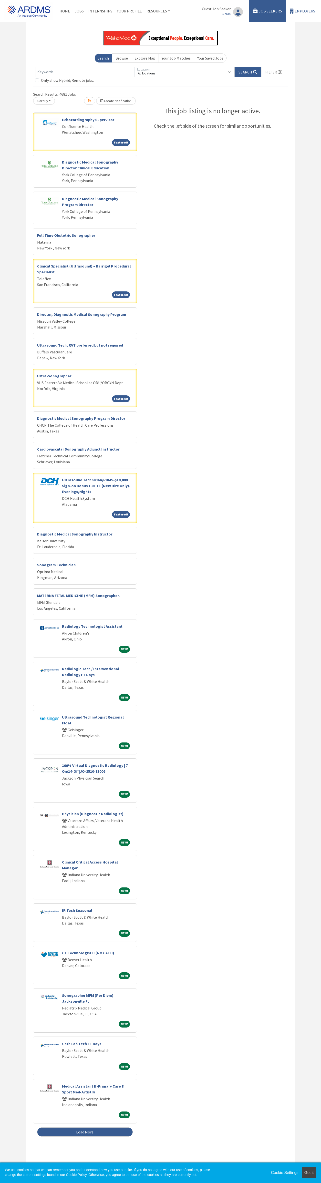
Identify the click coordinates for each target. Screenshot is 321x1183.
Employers (302, 11)
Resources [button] (156, 11)
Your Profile (129, 11)
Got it (309, 1173)
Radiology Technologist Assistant (92, 626)
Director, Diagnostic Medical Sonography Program (81, 314)
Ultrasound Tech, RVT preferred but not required (80, 345)
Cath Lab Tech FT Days (81, 1043)
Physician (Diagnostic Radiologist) (93, 813)
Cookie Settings (284, 1173)
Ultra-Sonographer (54, 375)
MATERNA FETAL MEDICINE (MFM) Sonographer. (78, 595)
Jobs (79, 11)
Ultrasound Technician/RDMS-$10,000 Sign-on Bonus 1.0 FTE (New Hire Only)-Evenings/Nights (96, 485)
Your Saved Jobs (210, 58)
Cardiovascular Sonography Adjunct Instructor (78, 449)
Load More (84, 1132)
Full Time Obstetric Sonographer (66, 235)
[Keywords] (85, 72)
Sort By (42, 101)
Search (103, 58)
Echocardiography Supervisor (88, 119)
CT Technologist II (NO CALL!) (88, 952)
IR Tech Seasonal (77, 910)
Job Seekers (267, 11)
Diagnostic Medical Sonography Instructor (74, 534)
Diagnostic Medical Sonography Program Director (81, 418)
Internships (100, 11)
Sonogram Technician (56, 564)
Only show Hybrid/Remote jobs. (67, 80)
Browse (121, 58)
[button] (273, 72)
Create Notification (116, 101)
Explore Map (145, 58)
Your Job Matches (176, 58)
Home (65, 11)
